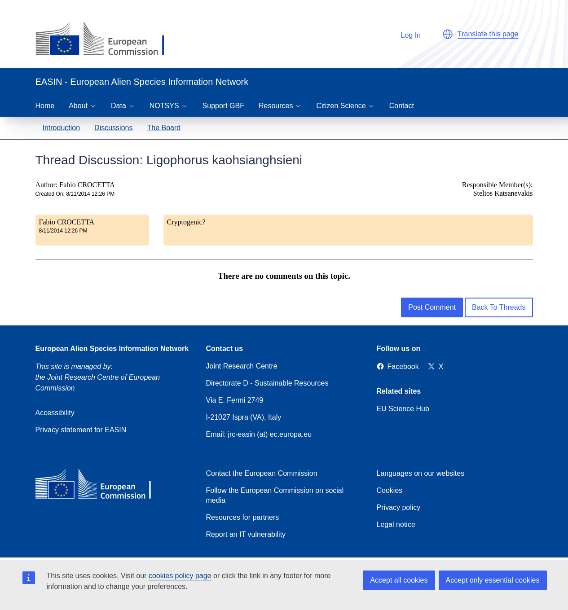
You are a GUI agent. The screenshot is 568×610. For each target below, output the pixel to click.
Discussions (113, 128)
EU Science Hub (403, 409)
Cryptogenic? (186, 222)
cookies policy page (180, 575)
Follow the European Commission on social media (275, 495)
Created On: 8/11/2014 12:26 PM (75, 194)
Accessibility (55, 413)
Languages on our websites (421, 473)
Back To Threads (498, 307)
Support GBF (223, 106)
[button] (447, 34)
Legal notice (396, 524)
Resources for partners (242, 517)
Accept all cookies (398, 580)
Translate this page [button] (488, 34)
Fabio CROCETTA (67, 222)
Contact (401, 106)
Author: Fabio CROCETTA (75, 185)
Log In (406, 34)
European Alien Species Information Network (112, 348)
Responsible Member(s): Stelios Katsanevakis (497, 189)
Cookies (390, 490)
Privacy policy (399, 507)
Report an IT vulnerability (246, 534)
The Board (164, 128)
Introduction (61, 128)
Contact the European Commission (261, 473)
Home (45, 106)
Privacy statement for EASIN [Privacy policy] (81, 430)
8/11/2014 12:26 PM (63, 231)
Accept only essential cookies (493, 580)
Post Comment (432, 307)
